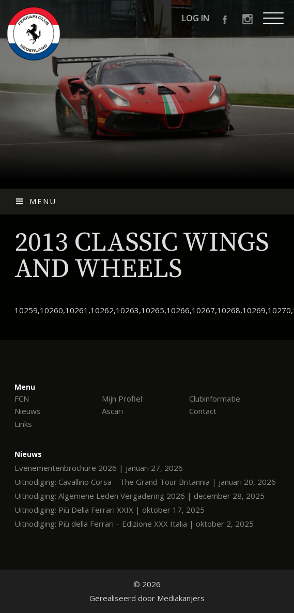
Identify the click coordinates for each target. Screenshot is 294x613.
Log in (195, 18)
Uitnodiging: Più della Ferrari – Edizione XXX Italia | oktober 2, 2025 (134, 523)
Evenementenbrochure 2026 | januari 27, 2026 (98, 468)
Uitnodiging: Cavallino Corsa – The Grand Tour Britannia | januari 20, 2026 (145, 482)
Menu (35, 201)
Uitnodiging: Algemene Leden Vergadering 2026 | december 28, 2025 (139, 496)
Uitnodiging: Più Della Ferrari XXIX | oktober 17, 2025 (109, 509)
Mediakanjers (181, 598)
